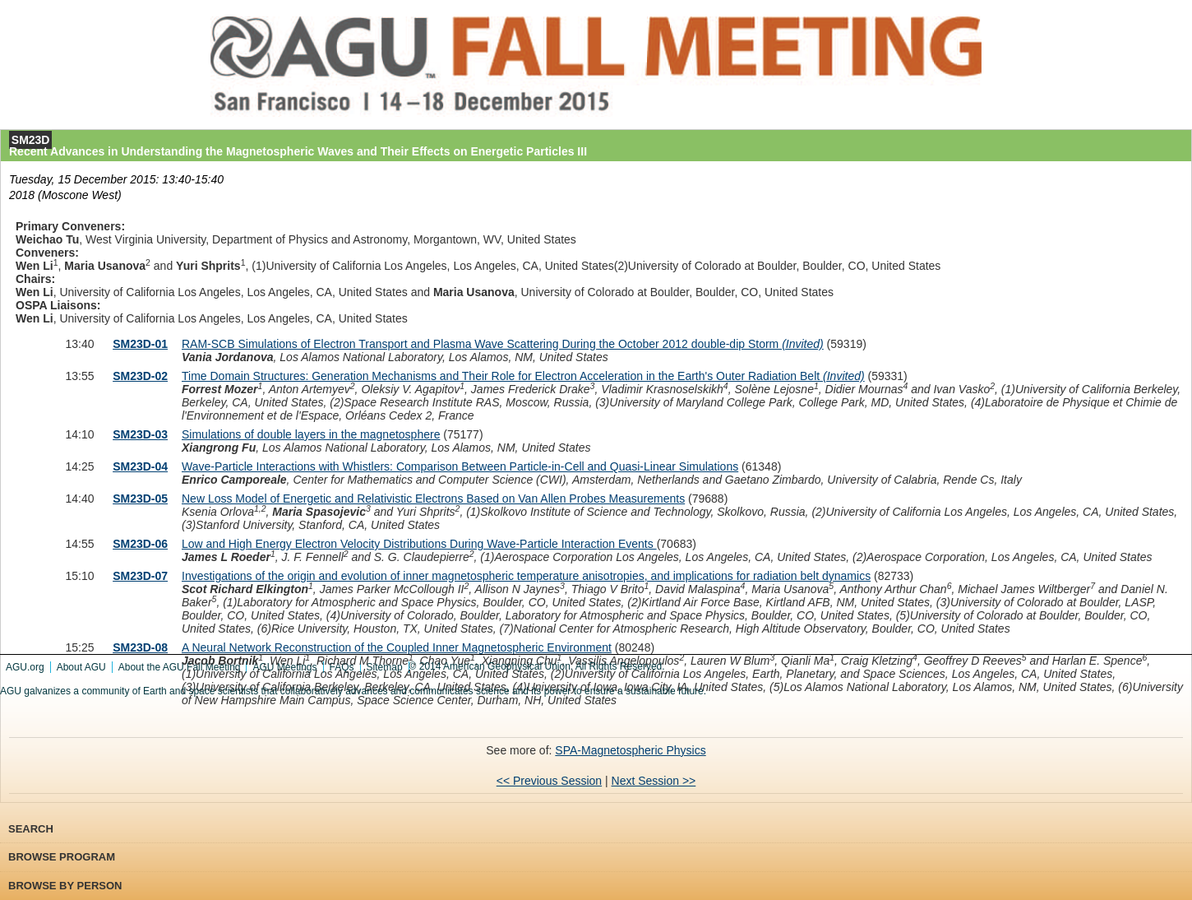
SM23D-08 (140, 647)
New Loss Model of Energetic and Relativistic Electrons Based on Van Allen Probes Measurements (433, 498)
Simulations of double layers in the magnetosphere (311, 434)
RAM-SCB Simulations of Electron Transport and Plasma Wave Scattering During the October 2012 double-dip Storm (503, 343)
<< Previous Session (549, 780)
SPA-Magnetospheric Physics (630, 750)
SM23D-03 (140, 434)
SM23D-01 (140, 343)
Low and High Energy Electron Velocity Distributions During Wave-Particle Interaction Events (419, 543)
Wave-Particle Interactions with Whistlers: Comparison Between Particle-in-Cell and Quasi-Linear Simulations (460, 466)
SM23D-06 (140, 543)
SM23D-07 (140, 575)
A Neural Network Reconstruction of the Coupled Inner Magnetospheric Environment (397, 647)
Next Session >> (654, 780)
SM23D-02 (140, 376)
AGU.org (25, 667)
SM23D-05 (140, 498)
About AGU (81, 667)
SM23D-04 (140, 466)
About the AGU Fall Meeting (179, 667)
